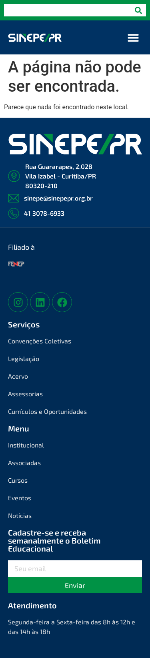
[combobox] (67, 10)
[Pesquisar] (138, 10)
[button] (133, 37)
